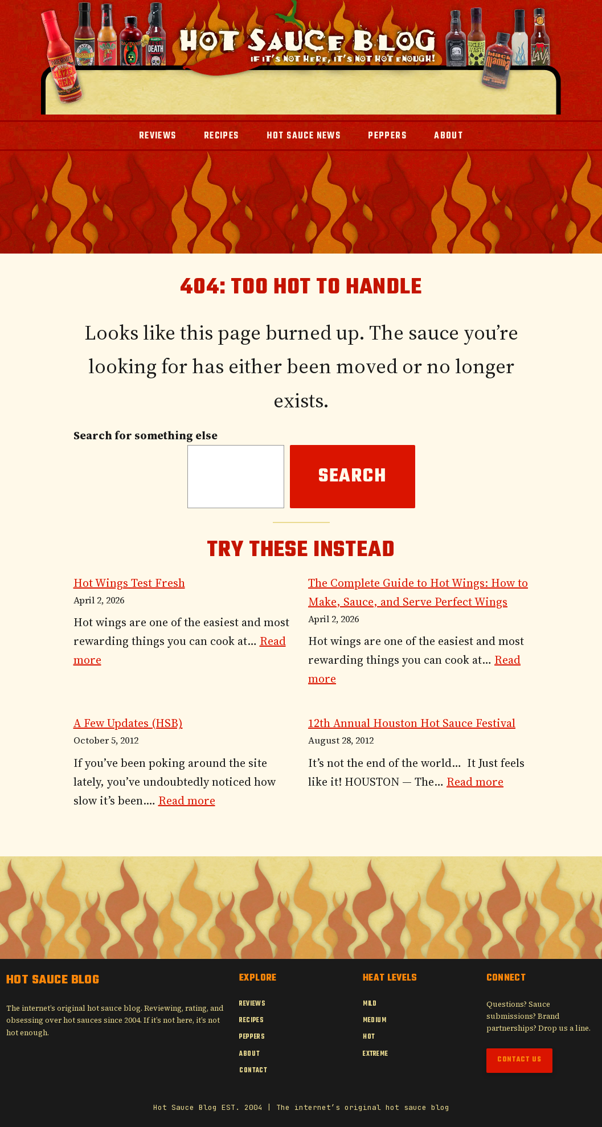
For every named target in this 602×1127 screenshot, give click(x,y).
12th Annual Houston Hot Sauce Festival (411, 723)
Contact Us (519, 1060)
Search (352, 476)
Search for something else (145, 435)
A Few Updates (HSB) (128, 723)
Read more (186, 800)
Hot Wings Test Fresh (129, 583)
